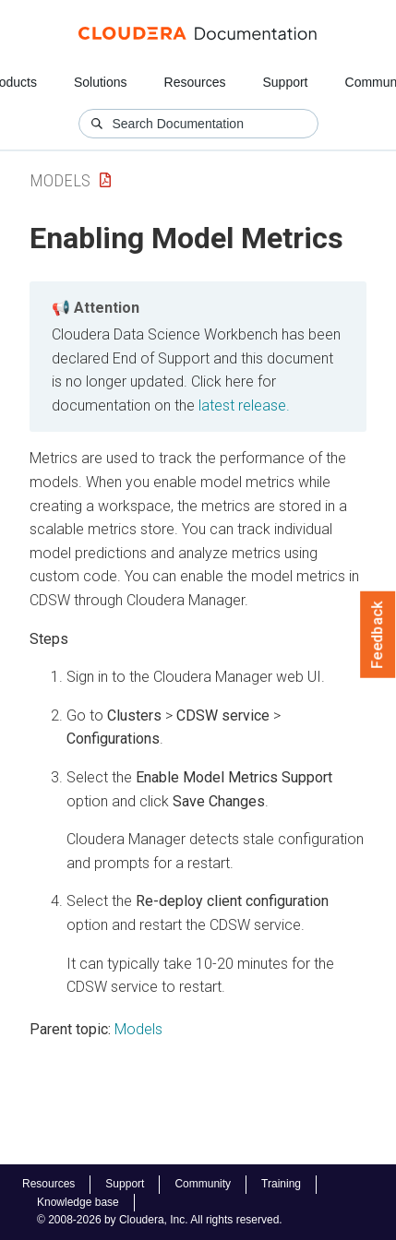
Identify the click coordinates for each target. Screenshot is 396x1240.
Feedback (378, 635)
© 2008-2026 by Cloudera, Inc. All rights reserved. (159, 1219)
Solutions (100, 82)
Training (281, 1183)
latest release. (244, 405)
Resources (195, 82)
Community (202, 1183)
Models (60, 180)
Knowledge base (78, 1202)
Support (284, 82)
